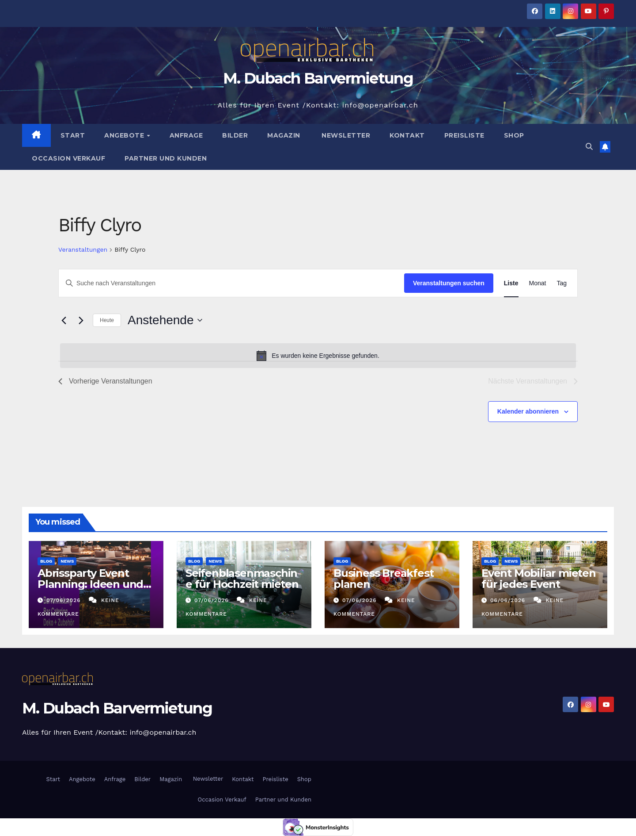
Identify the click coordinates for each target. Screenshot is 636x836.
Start (73, 135)
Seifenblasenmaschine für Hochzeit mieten (242, 579)
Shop (514, 135)
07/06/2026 (64, 600)
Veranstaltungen (82, 249)
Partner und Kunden (166, 158)
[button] (589, 146)
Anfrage (186, 135)
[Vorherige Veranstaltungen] (63, 320)
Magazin (283, 135)
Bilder (235, 135)
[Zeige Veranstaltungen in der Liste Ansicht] (511, 283)
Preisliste (464, 135)
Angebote (125, 135)
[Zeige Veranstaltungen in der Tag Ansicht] (561, 283)
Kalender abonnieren (528, 411)
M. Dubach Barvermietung (318, 78)
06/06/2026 (508, 600)
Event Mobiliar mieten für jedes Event (538, 579)
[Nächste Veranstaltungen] (81, 320)
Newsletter (345, 135)
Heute (107, 320)
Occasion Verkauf (68, 158)
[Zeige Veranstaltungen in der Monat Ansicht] (537, 283)
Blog (46, 561)
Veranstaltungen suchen (449, 283)
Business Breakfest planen (383, 579)
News (67, 561)
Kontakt (407, 135)
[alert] (318, 355)
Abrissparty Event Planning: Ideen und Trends (90, 584)
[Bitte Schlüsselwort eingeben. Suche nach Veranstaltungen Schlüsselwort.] (231, 283)
